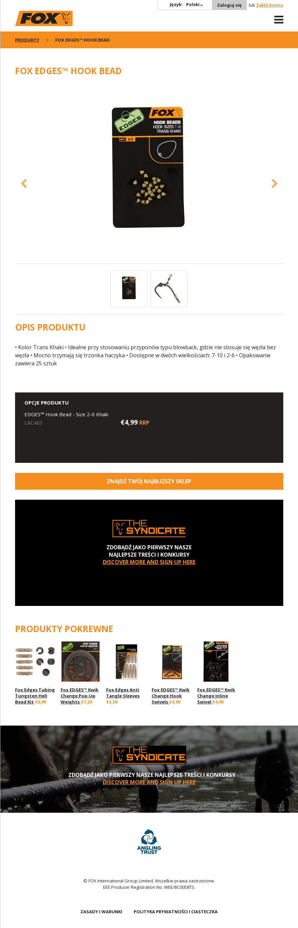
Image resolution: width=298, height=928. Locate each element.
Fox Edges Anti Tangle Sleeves (123, 693)
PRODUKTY (27, 40)
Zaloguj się (229, 5)
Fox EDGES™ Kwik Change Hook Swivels (171, 696)
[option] (149, 173)
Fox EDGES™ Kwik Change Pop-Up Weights (79, 696)
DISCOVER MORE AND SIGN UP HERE (149, 562)
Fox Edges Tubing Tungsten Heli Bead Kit (35, 696)
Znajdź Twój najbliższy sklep (149, 481)
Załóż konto (269, 5)
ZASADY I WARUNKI (101, 912)
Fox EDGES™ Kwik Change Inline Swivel (216, 696)
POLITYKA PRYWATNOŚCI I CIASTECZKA (176, 912)
